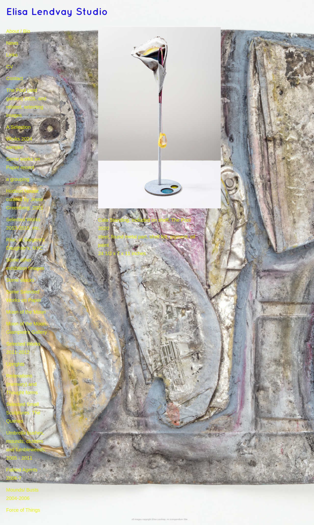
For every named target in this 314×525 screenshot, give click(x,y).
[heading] (18, 12)
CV (9, 66)
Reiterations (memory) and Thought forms (22, 384)
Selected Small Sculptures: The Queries (23, 413)
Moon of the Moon (26, 312)
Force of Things (23, 510)
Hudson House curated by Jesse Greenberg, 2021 (24, 199)
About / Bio (18, 31)
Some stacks (20, 280)
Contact (14, 78)
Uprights (15, 364)
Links (12, 55)
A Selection (18, 127)
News (12, 43)
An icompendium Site (177, 519)
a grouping (17, 179)
